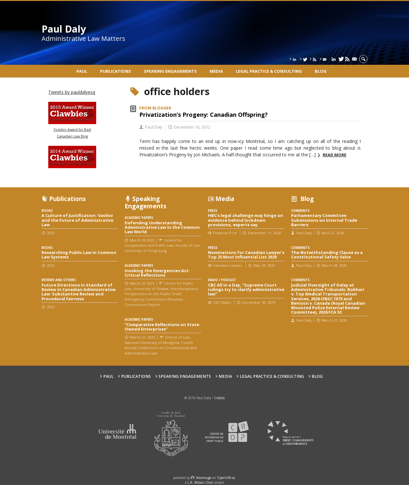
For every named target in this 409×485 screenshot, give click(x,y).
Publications (115, 71)
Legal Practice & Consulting (269, 71)
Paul (81, 71)
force (203, 477)
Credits (219, 398)
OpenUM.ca (226, 477)
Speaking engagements (170, 71)
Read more (334, 155)
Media (216, 71)
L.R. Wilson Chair (200, 482)
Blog (321, 71)
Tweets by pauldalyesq (71, 92)
